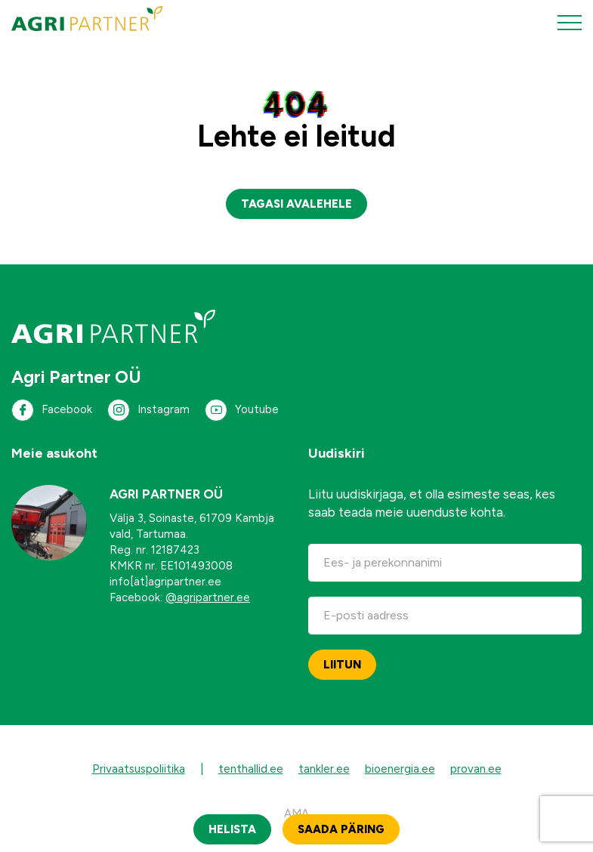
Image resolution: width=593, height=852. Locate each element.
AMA (296, 813)
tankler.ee (324, 769)
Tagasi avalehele (296, 204)
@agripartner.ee (207, 597)
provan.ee (476, 769)
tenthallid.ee (250, 769)
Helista (232, 829)
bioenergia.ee (400, 769)
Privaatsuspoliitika (138, 769)
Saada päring (341, 829)
